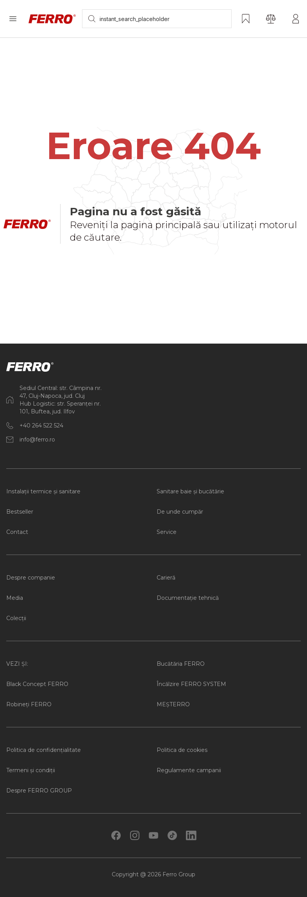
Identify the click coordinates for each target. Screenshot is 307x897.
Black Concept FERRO (37, 684)
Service (167, 531)
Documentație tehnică (188, 597)
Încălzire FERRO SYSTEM (191, 684)
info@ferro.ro (37, 439)
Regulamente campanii (189, 770)
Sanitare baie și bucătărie (190, 491)
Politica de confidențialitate (43, 749)
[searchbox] (157, 18)
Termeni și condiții (30, 770)
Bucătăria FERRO (181, 663)
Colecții (16, 618)
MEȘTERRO (173, 704)
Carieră (166, 577)
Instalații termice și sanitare (43, 491)
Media (14, 597)
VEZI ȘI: (17, 663)
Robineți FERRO (29, 704)
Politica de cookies (182, 749)
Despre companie (30, 577)
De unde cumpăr (180, 511)
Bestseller (19, 511)
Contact (17, 531)
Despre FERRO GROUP (39, 790)
